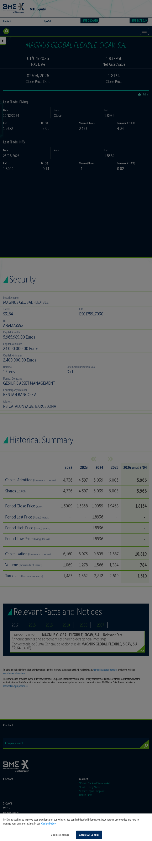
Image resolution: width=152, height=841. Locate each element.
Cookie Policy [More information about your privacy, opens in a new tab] (48, 826)
